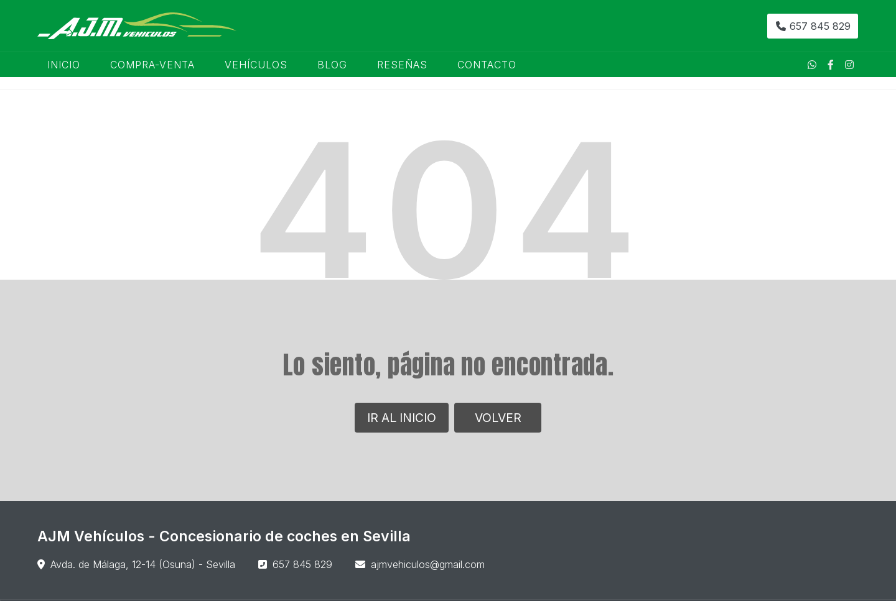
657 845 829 (302, 564)
